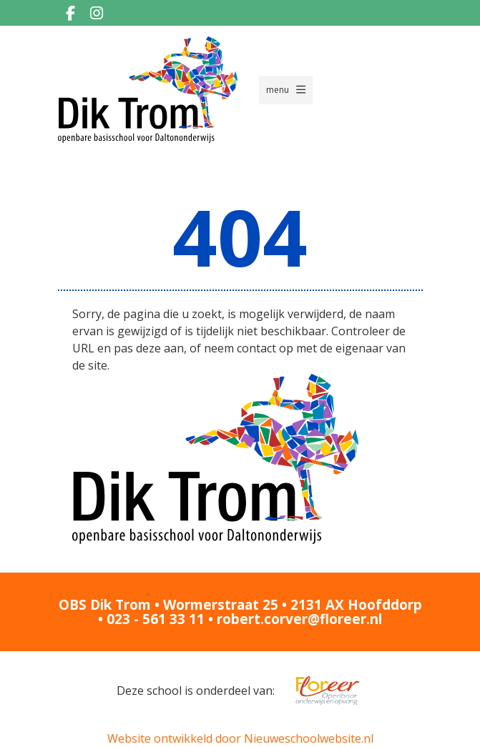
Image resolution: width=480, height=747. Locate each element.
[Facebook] (71, 13)
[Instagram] (96, 13)
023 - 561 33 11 (156, 619)
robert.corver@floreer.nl (299, 619)
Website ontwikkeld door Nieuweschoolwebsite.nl (240, 738)
